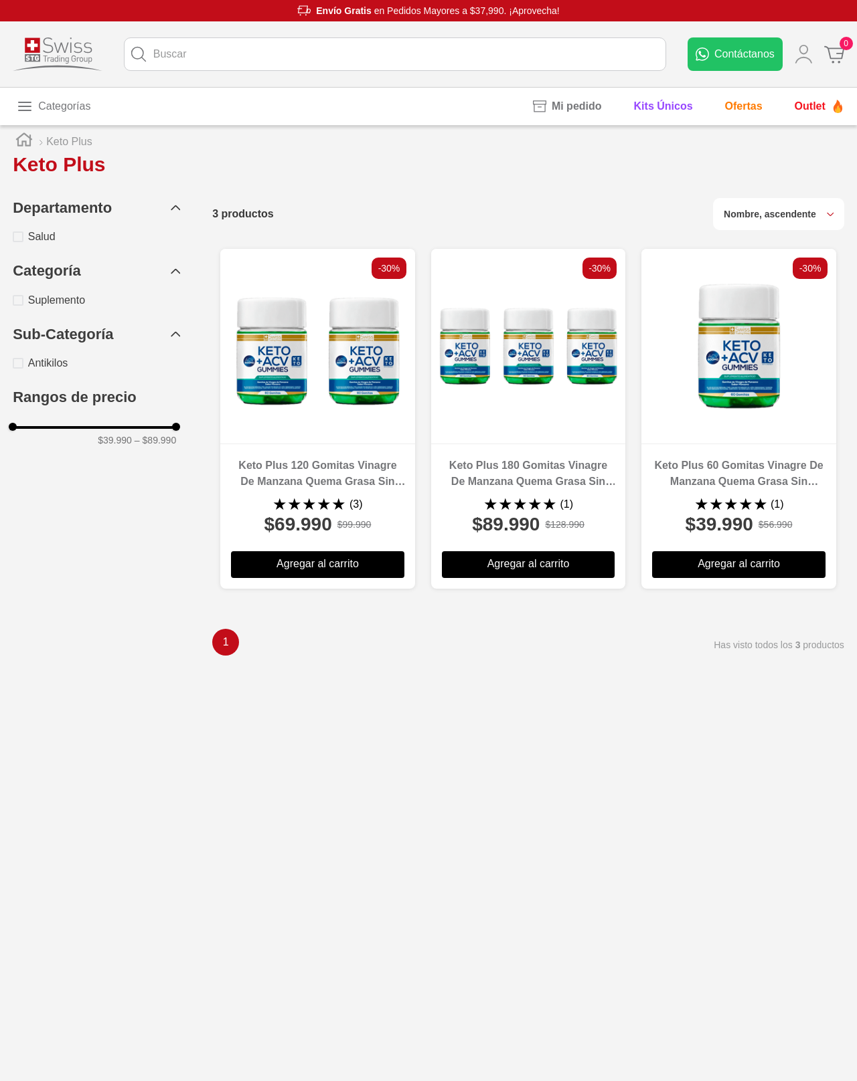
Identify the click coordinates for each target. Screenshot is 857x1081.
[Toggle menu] (53, 106)
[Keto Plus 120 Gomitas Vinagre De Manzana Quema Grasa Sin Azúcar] (317, 419)
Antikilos (48, 363)
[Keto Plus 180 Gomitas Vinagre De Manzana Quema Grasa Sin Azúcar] (528, 419)
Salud (42, 236)
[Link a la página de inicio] (24, 141)
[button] (96, 208)
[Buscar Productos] (139, 54)
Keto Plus (69, 141)
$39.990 (115, 440)
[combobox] (395, 54)
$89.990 (155, 440)
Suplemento (56, 300)
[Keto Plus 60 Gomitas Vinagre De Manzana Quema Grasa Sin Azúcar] (738, 419)
